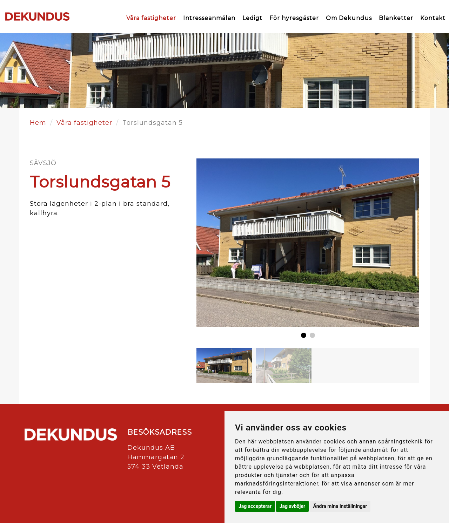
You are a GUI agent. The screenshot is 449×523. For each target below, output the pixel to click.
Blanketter (396, 18)
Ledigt (252, 18)
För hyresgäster (294, 18)
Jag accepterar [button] (255, 506)
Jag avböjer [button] (292, 506)
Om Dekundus (349, 18)
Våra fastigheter (151, 18)
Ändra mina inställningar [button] (340, 506)
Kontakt (432, 18)
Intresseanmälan (209, 18)
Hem (38, 123)
